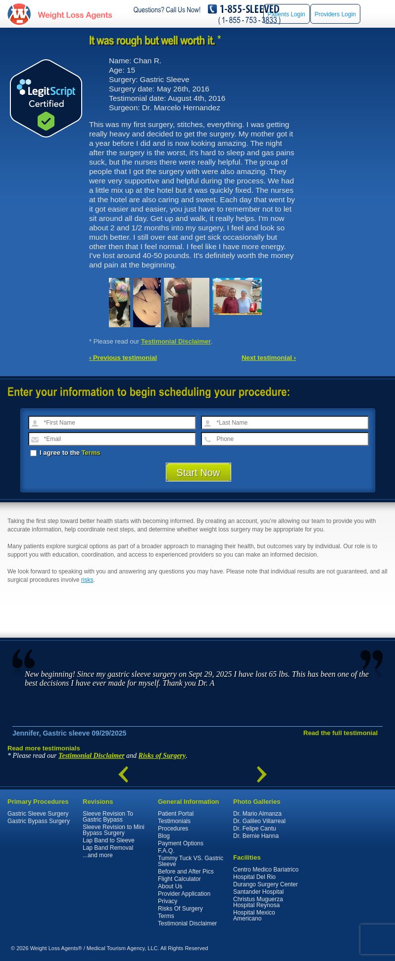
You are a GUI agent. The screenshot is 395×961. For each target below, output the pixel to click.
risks (87, 579)
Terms (91, 452)
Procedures (173, 828)
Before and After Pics (186, 871)
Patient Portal (176, 813)
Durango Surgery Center (265, 884)
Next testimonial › (269, 357)
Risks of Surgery (162, 755)
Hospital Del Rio (254, 877)
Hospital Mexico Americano (254, 915)
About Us (170, 886)
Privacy (167, 901)
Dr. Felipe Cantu (254, 828)
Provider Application (184, 893)
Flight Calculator (179, 878)
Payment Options (180, 843)
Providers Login (335, 14)
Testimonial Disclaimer (176, 341)
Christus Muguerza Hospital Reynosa (258, 902)
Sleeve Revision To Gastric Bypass (108, 816)
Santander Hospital (258, 891)
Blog (164, 835)
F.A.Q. (166, 850)
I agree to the (65, 452)
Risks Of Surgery (180, 908)
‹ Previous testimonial (123, 357)
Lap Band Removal (108, 847)
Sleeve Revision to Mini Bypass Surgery (114, 830)
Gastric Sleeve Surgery (37, 813)
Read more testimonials (43, 748)
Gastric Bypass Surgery (38, 821)
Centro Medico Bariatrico (265, 869)
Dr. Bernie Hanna (256, 835)
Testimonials (174, 821)
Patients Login (286, 14)
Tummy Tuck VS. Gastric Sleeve (190, 861)
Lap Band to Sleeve (109, 840)
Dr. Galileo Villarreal (259, 821)
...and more (98, 855)
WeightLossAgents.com (74, 14)
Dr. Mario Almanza (257, 813)
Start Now (198, 472)
